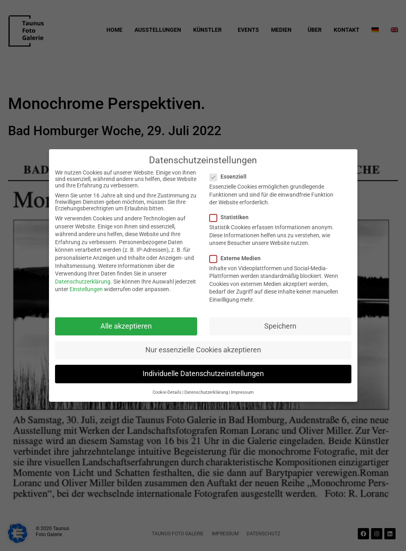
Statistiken (231, 217)
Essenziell (230, 176)
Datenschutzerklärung (82, 281)
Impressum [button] (242, 392)
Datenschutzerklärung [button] (206, 392)
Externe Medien (237, 258)
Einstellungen (86, 289)
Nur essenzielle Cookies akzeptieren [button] (203, 350)
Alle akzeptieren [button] (126, 326)
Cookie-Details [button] (167, 392)
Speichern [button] (280, 326)
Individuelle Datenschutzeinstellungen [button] (203, 374)
